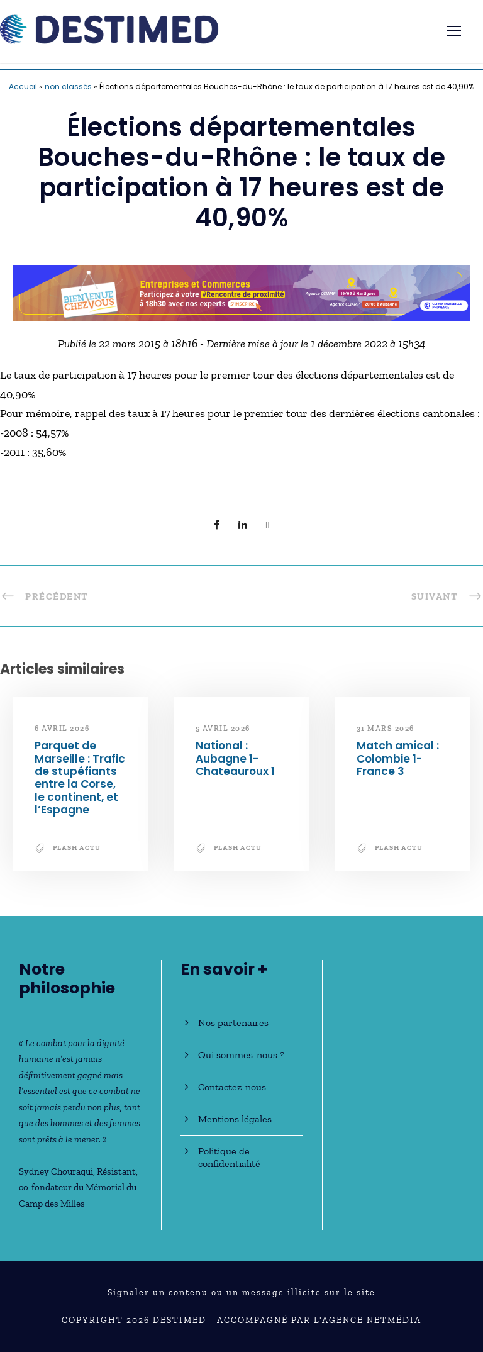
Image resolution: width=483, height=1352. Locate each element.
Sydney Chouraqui (56, 1171)
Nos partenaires (233, 1023)
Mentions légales (235, 1119)
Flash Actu (77, 848)
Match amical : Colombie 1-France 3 (398, 758)
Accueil (23, 86)
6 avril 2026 (62, 728)
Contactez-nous (232, 1087)
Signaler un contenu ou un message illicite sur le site (241, 1292)
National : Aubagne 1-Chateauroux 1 (235, 758)
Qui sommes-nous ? (241, 1055)
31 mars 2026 (385, 728)
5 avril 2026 (223, 728)
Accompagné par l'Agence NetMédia (319, 1320)
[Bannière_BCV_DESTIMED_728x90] (241, 292)
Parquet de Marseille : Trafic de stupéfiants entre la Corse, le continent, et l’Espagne (80, 777)
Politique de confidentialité (229, 1157)
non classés (68, 86)
